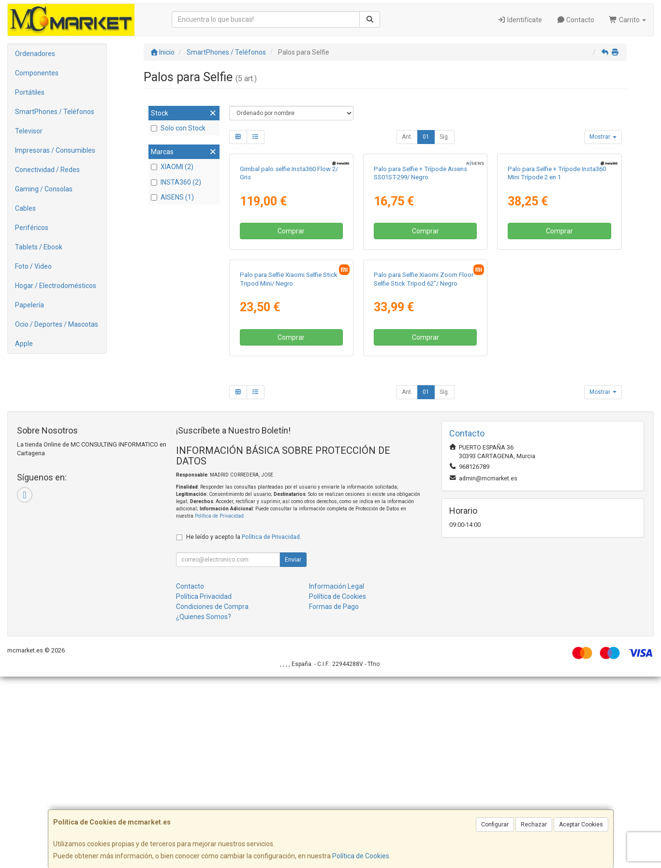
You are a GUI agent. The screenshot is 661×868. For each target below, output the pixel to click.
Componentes (37, 73)
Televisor (29, 131)
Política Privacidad (204, 788)
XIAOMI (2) (172, 167)
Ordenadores (35, 54)
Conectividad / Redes (47, 170)
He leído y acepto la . (243, 728)
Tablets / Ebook (38, 247)
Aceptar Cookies (581, 824)
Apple (24, 343)
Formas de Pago (334, 798)
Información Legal (336, 777)
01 (426, 136)
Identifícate (519, 20)
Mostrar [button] (603, 136)
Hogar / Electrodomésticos (55, 285)
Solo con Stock (178, 128)
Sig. (444, 136)
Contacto (576, 20)
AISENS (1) (172, 197)
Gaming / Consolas (44, 189)
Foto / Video (33, 266)
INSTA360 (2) (176, 182)
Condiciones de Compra (212, 798)
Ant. (407, 136)
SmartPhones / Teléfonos (54, 112)
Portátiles (29, 92)
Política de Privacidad (219, 707)
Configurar (495, 824)
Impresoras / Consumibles (55, 150)
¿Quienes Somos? (203, 808)
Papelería (29, 305)
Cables (25, 208)
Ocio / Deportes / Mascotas (56, 324)
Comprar (291, 327)
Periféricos (31, 227)
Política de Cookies (360, 856)
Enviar (293, 751)
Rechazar (534, 824)
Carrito (627, 20)
